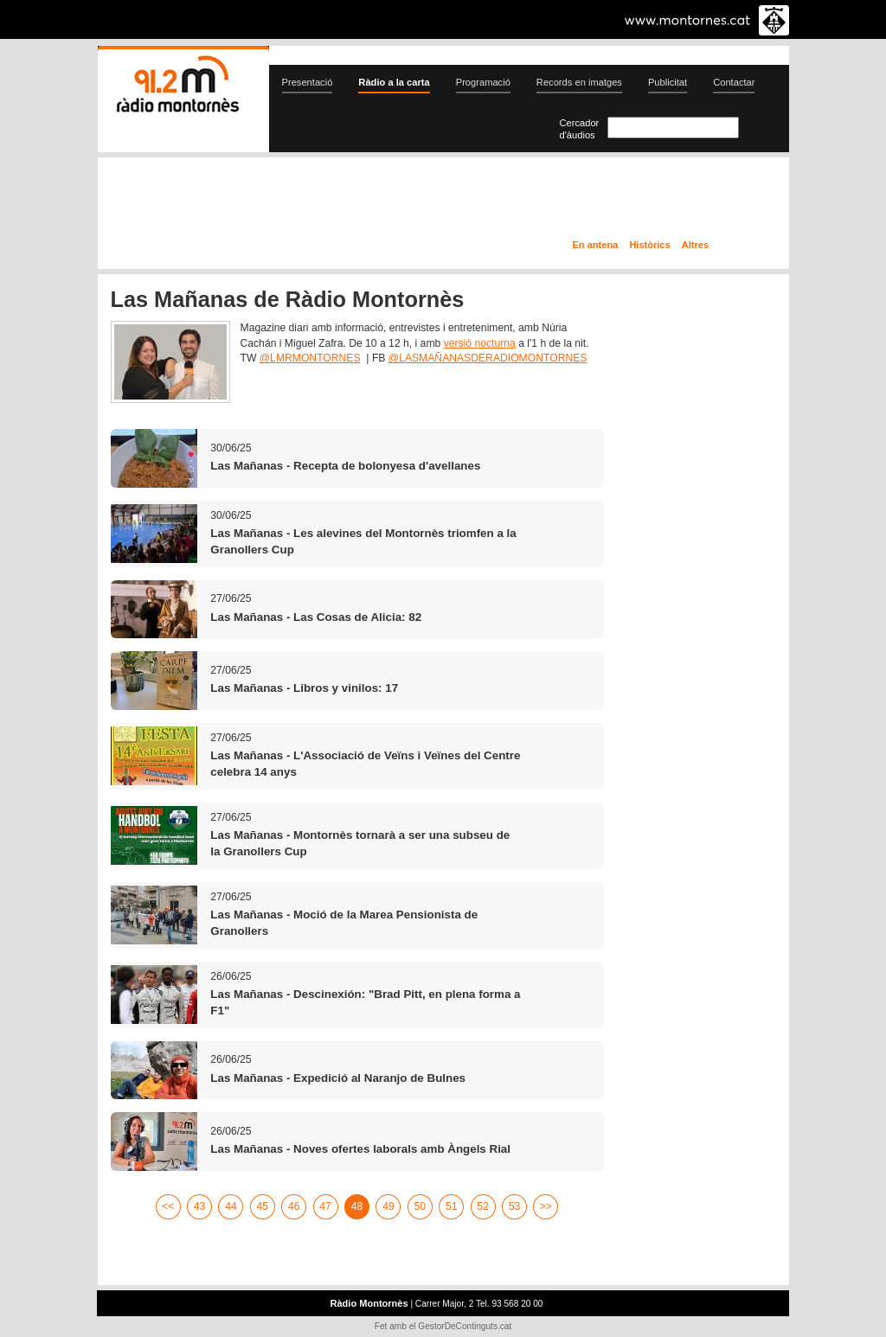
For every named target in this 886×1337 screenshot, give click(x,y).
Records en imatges (579, 82)
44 (231, 1206)
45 (263, 1206)
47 (325, 1206)
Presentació (307, 82)
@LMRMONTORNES (310, 358)
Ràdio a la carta (393, 82)
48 (357, 1206)
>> (546, 1206)
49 (388, 1206)
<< (168, 1206)
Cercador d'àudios (580, 129)
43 (200, 1206)
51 (452, 1206)
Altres (695, 245)
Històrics (649, 245)
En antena (596, 245)
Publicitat (667, 82)
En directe (282, 201)
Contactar (733, 82)
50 (420, 1206)
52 (483, 1206)
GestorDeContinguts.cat (464, 1326)
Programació (483, 82)
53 (515, 1206)
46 (294, 1206)
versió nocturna (480, 343)
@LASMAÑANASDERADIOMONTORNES (487, 358)
